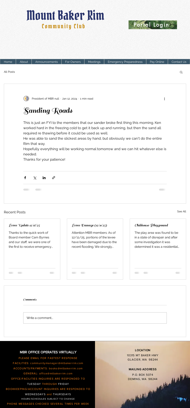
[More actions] (164, 98)
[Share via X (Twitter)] (34, 177)
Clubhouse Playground (151, 225)
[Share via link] (53, 177)
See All (181, 211)
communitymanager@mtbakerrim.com (56, 363)
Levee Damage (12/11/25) (89, 225)
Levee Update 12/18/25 (24, 225)
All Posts (9, 71)
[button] (72, 62)
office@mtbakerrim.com (56, 373)
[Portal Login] (153, 24)
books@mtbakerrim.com (66, 368)
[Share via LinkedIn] (44, 177)
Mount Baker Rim (67, 15)
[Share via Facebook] (25, 177)
